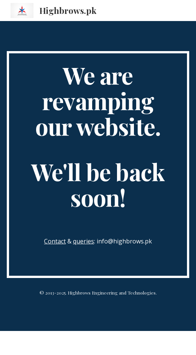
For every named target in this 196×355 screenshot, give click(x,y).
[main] (98, 164)
